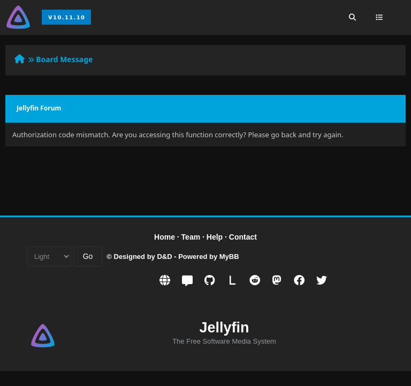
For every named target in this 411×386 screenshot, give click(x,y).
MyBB (229, 257)
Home (164, 237)
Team (191, 237)
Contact (243, 237)
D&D (164, 257)
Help (215, 237)
